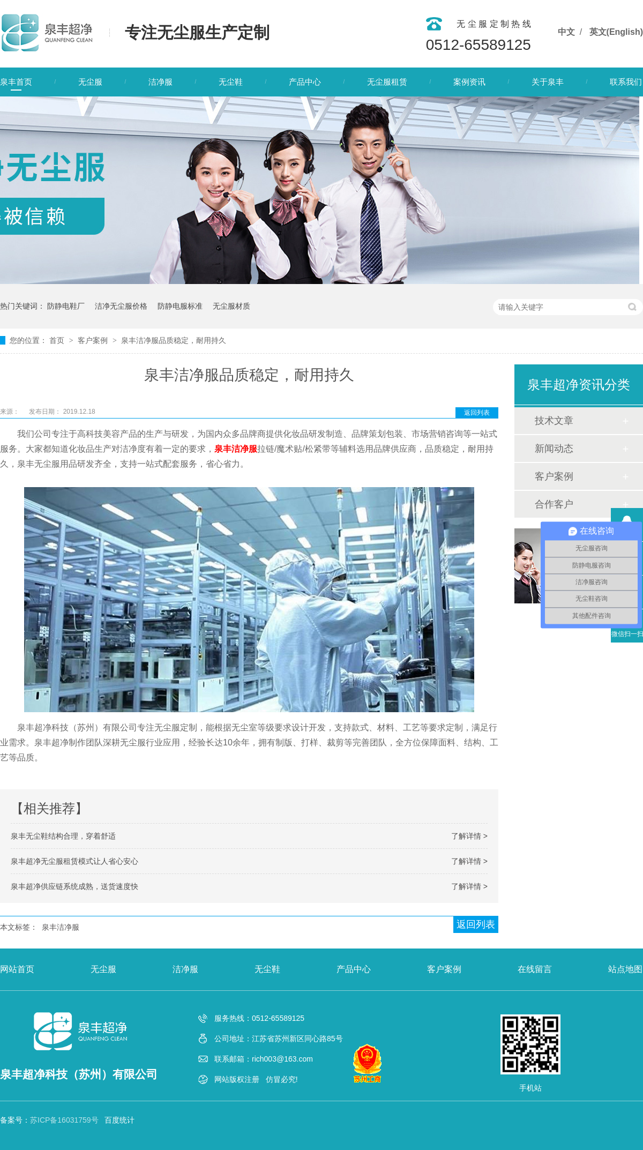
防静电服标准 (180, 306)
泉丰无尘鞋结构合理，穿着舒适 (63, 836)
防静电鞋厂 (66, 306)
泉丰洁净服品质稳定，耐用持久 (173, 340)
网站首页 (17, 969)
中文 (566, 31)
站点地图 (625, 969)
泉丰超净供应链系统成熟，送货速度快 (74, 886)
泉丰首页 (16, 81)
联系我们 (626, 81)
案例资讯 (469, 81)
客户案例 (94, 340)
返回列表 (477, 412)
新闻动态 (554, 448)
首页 (57, 340)
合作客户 (554, 504)
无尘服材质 (231, 306)
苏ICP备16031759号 (64, 1120)
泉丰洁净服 (60, 927)
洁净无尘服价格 (121, 306)
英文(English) (616, 31)
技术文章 (554, 420)
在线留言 (535, 969)
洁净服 (160, 81)
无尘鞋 (231, 81)
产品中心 (305, 81)
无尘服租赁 (387, 81)
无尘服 (90, 81)
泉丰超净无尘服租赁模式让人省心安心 (74, 861)
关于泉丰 (548, 81)
